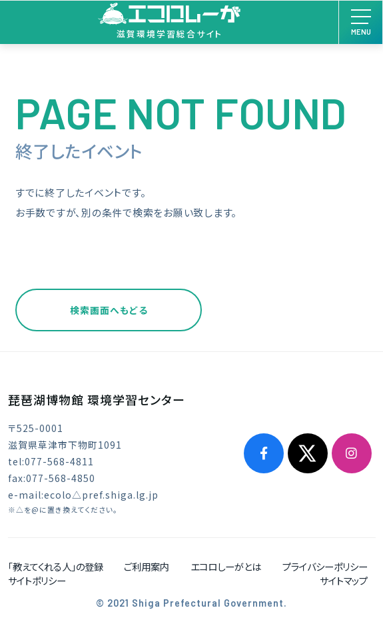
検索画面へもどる (109, 310)
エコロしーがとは (226, 566)
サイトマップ (344, 580)
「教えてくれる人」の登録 (55, 566)
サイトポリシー (37, 580)
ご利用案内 (146, 566)
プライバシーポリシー (325, 566)
